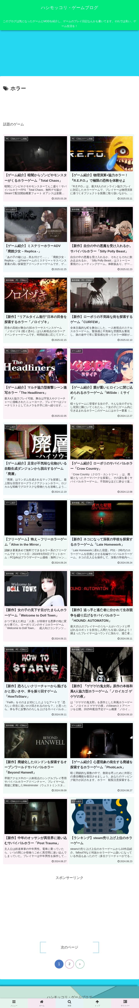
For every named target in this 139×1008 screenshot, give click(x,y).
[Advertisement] (69, 104)
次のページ (69, 947)
